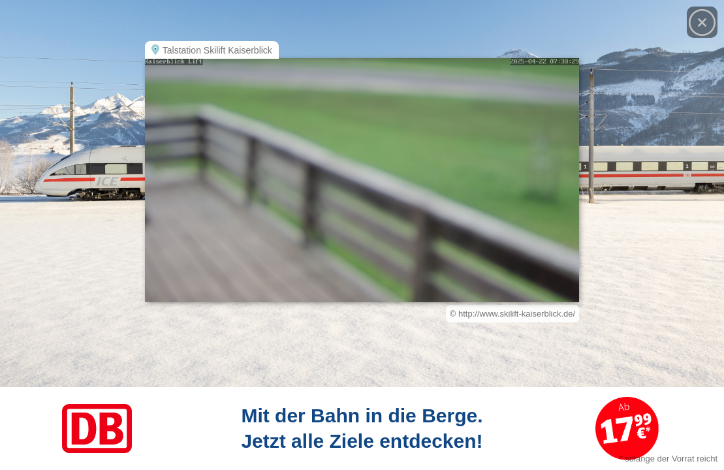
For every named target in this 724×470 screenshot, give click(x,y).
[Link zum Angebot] (362, 428)
